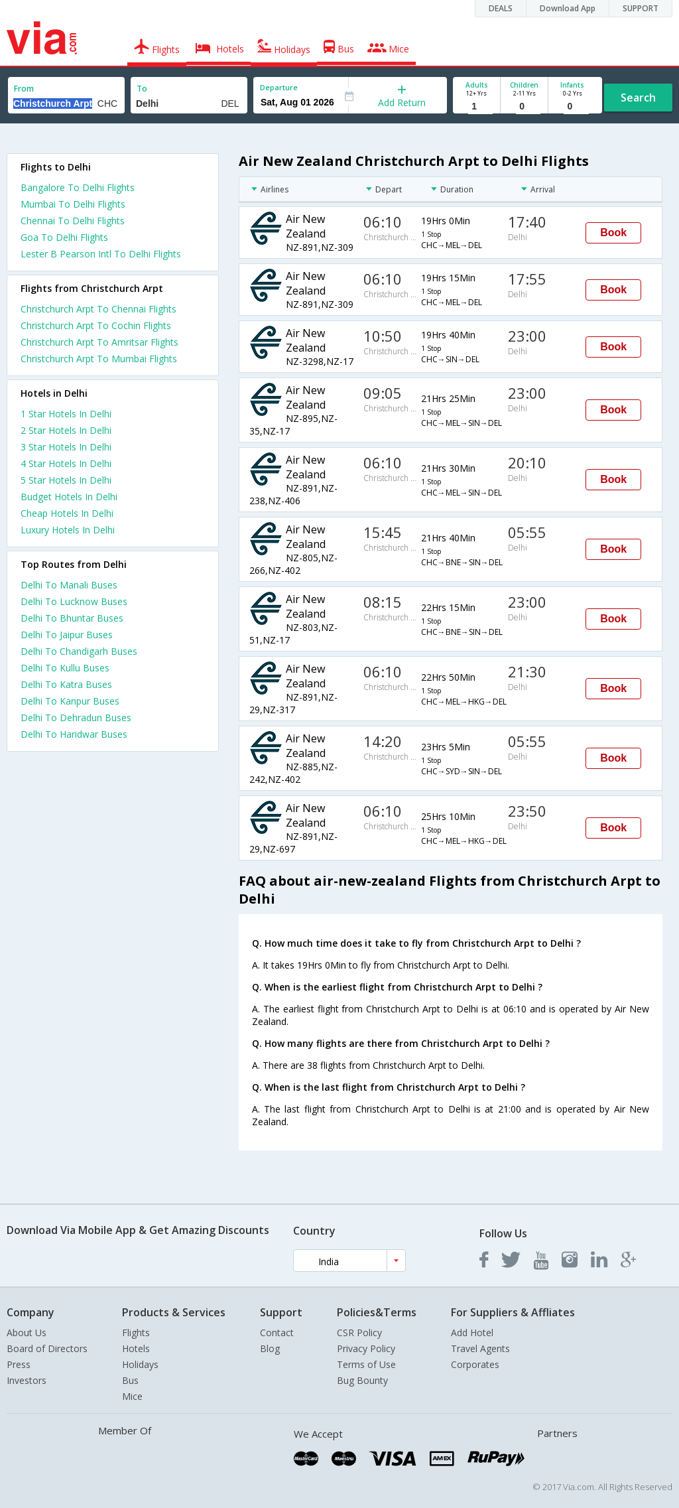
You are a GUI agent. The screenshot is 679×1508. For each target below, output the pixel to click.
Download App (567, 8)
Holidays (140, 1364)
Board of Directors (47, 1348)
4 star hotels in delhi (66, 463)
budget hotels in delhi (69, 496)
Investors (26, 1380)
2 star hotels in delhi (66, 430)
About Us (26, 1332)
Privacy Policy (366, 1348)
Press (19, 1364)
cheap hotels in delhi (67, 513)
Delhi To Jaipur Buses (67, 634)
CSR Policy (359, 1332)
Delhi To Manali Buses (69, 585)
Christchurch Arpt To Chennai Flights (98, 309)
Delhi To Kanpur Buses (70, 701)
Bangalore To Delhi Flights (78, 187)
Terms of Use (366, 1364)
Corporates (475, 1364)
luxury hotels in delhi (68, 529)
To (142, 88)
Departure (279, 87)
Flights (136, 1332)
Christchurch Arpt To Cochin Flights (96, 325)
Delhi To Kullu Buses (65, 667)
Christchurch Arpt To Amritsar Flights (99, 342)
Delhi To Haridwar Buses (74, 734)
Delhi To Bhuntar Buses (72, 618)
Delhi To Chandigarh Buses (79, 651)
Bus (130, 1380)
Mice (132, 1396)
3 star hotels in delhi (66, 447)
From (24, 88)
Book (613, 232)
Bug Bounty (362, 1380)
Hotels (136, 1348)
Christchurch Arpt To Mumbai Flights (99, 358)
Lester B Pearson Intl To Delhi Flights (101, 253)
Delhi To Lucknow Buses (74, 601)
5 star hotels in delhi (66, 480)
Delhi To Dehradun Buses (76, 717)
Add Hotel (472, 1332)
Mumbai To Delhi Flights (73, 204)
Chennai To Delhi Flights (73, 220)
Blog (270, 1348)
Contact (277, 1332)
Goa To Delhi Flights (64, 237)
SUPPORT (640, 8)
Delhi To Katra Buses (66, 684)
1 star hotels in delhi (66, 413)
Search (638, 97)
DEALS (501, 8)
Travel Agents (480, 1348)
